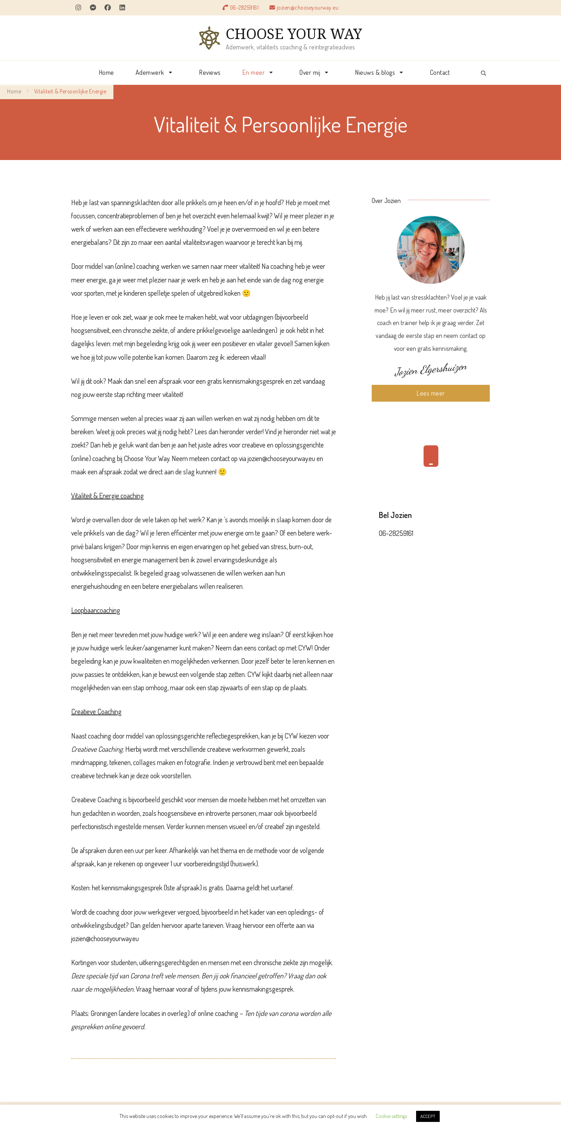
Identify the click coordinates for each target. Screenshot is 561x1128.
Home (106, 72)
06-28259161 (244, 7)
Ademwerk (150, 72)
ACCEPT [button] (427, 1116)
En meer (253, 72)
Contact (440, 72)
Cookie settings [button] (391, 1116)
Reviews (210, 72)
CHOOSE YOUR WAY (294, 33)
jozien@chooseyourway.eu (308, 7)
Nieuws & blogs (375, 72)
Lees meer (430, 393)
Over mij (309, 72)
